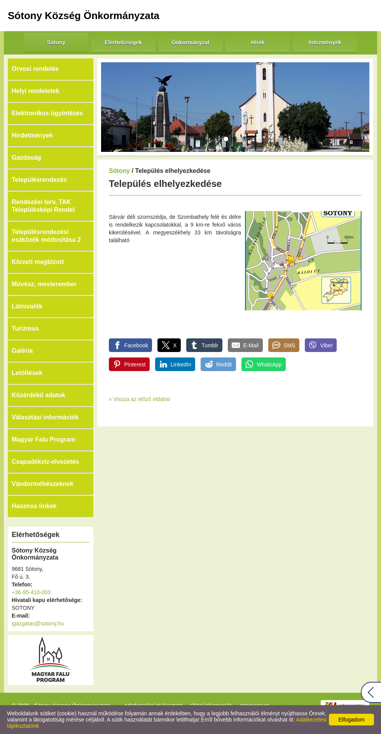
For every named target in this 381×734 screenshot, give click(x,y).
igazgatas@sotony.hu (38, 623)
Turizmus (25, 328)
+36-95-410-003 (31, 592)
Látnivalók (27, 306)
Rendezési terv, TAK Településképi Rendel (43, 206)
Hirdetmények (32, 135)
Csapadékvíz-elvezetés (45, 461)
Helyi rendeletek (35, 91)
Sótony (119, 170)
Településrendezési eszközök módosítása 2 (46, 236)
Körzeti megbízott (38, 262)
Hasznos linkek (34, 506)
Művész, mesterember (44, 284)
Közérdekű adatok (38, 395)
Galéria (22, 350)
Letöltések (27, 373)
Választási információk (45, 417)
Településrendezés (39, 179)
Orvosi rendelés (35, 68)
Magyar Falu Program (43, 439)
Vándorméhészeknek (42, 484)
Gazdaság (26, 157)
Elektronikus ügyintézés (47, 113)
